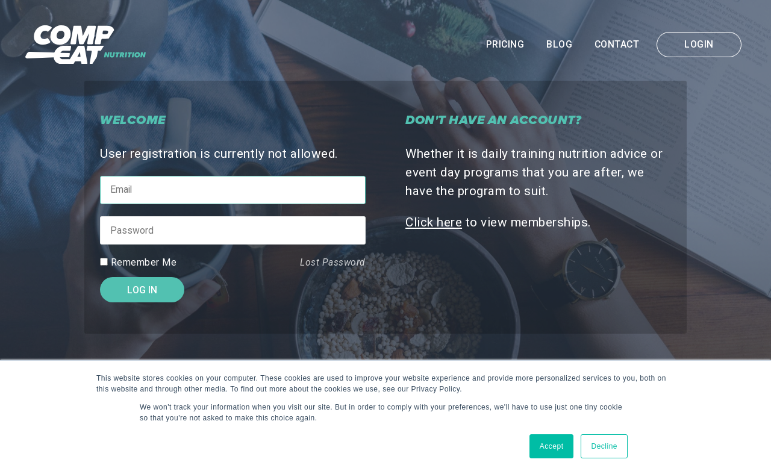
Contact (617, 44)
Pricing (505, 44)
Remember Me (144, 262)
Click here (433, 222)
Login (699, 44)
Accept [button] (552, 446)
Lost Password (333, 262)
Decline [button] (604, 446)
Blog (559, 44)
